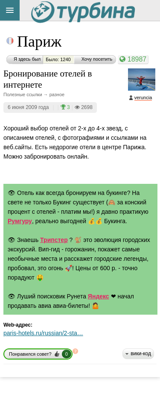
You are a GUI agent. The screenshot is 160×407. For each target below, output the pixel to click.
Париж (39, 41)
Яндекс (98, 296)
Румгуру (20, 221)
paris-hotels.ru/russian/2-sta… (43, 333)
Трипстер (54, 239)
